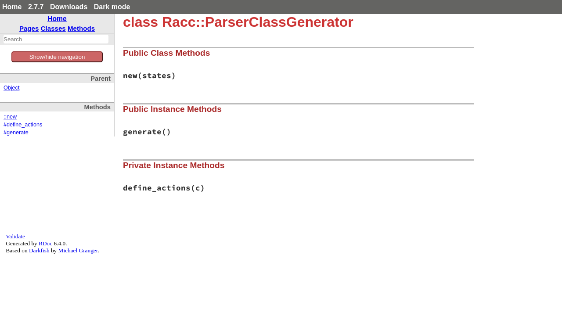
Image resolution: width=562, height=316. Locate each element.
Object (11, 88)
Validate (15, 236)
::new (10, 117)
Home (12, 7)
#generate (16, 132)
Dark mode (112, 7)
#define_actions (23, 125)
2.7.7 (36, 7)
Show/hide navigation (57, 57)
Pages (29, 28)
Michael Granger (78, 250)
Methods (81, 28)
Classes (53, 28)
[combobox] (56, 39)
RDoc (45, 243)
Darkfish (39, 250)
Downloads (68, 7)
